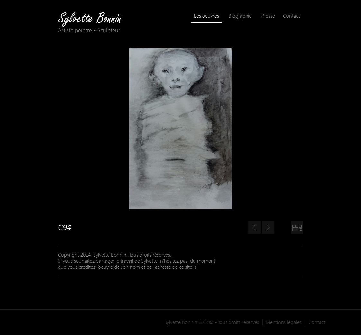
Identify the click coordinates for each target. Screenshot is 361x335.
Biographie (240, 15)
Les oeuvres (206, 15)
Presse (268, 15)
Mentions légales (284, 322)
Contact (291, 15)
